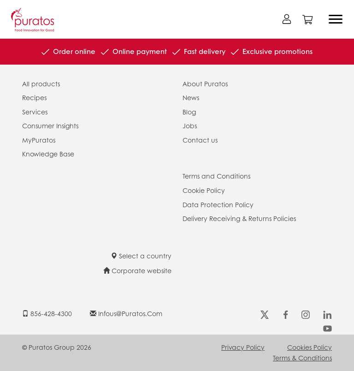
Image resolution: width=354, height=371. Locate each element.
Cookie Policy (204, 190)
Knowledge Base (48, 153)
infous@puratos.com (126, 313)
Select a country (141, 255)
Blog (189, 111)
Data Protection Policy (218, 204)
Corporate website (137, 270)
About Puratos (205, 83)
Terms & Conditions (302, 357)
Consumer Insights (50, 125)
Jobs (190, 125)
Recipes (34, 97)
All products (41, 83)
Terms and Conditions (216, 175)
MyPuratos (38, 139)
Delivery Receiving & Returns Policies (239, 218)
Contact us (200, 139)
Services (34, 111)
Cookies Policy (309, 347)
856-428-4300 (47, 313)
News (191, 97)
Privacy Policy (243, 347)
